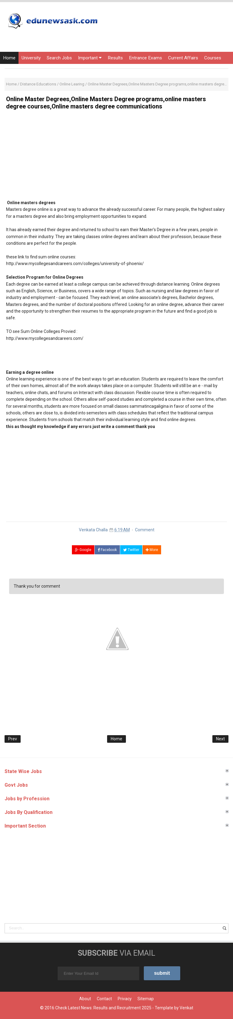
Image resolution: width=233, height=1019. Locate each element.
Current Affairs (183, 58)
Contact (104, 998)
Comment (144, 529)
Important (90, 58)
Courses (212, 58)
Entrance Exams (145, 58)
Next (220, 738)
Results (115, 58)
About (85, 998)
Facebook (107, 550)
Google (83, 550)
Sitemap (145, 998)
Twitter (131, 550)
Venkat (186, 1007)
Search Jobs (59, 58)
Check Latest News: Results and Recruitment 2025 (103, 1007)
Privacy (125, 998)
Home (9, 58)
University (31, 58)
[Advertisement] (116, 157)
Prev (12, 738)
